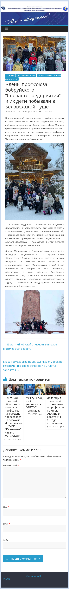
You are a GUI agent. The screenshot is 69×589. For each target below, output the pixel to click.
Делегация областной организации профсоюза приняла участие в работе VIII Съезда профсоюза (55, 410)
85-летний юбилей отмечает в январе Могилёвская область (30, 346)
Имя (6, 507)
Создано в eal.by (34, 576)
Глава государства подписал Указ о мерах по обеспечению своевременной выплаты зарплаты (33, 366)
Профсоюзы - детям (26, 75)
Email (6, 523)
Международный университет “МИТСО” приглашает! (34, 404)
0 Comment (45, 111)
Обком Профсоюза (29, 111)
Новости (10, 75)
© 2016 (6, 578)
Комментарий (11, 465)
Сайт (5, 540)
